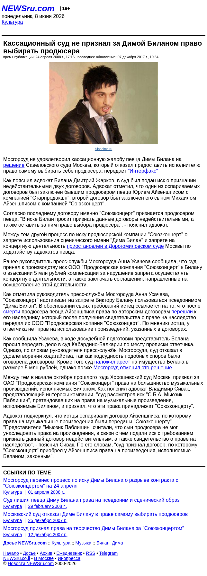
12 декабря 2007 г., (48, 534)
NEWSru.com (28, 8)
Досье (29, 553)
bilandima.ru (103, 149)
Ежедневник (69, 553)
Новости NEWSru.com (31, 563)
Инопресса (69, 558)
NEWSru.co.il (16, 558)
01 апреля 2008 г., (46, 492)
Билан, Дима (109, 542)
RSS (90, 553)
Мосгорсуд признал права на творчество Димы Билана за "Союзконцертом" (93, 528)
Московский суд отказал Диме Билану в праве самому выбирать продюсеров (95, 514)
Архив (46, 553)
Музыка (84, 542)
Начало (11, 553)
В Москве (44, 558)
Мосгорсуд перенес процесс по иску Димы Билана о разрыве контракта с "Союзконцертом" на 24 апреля (90, 483)
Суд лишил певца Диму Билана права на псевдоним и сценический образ (91, 500)
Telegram (108, 553)
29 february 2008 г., (47, 506)
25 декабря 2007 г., (48, 520)
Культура (12, 22)
